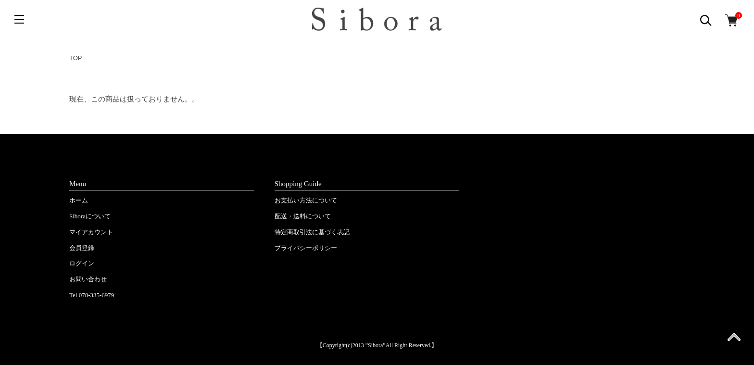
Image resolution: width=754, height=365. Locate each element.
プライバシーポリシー (306, 248)
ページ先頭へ (734, 340)
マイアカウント (91, 232)
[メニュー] (19, 19)
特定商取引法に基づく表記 (312, 232)
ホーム (78, 200)
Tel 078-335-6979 (91, 295)
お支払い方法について (306, 200)
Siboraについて (90, 216)
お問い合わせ (88, 279)
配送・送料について (303, 216)
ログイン (81, 263)
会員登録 (81, 248)
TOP (75, 58)
